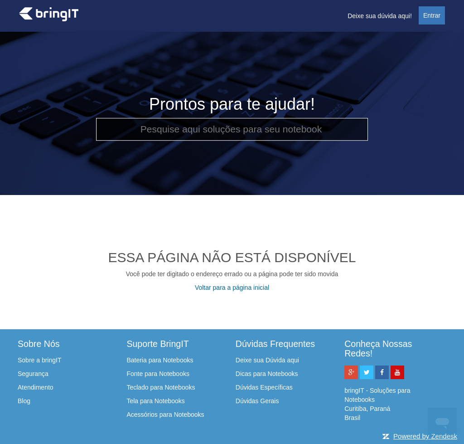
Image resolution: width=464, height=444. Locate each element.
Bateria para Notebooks (159, 360)
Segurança (33, 373)
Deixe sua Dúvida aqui (267, 360)
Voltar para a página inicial (232, 287)
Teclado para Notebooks (160, 387)
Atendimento (35, 387)
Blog (24, 401)
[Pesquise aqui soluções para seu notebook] (232, 129)
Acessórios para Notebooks (165, 414)
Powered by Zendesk (425, 436)
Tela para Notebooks (155, 401)
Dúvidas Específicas (264, 387)
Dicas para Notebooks (267, 373)
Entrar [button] (431, 15)
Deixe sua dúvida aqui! (380, 16)
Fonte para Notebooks (157, 373)
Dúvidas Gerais (257, 401)
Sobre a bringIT (40, 360)
